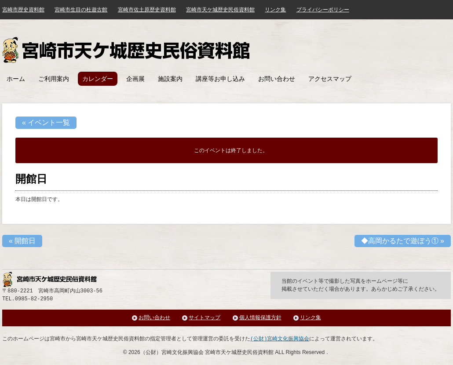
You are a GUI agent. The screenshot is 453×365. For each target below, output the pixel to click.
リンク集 (275, 10)
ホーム (16, 78)
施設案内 (170, 78)
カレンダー (97, 78)
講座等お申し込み (220, 78)
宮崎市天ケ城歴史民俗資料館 (127, 50)
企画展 (135, 78)
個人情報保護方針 (260, 317)
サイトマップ (204, 317)
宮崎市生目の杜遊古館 (81, 10)
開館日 (22, 241)
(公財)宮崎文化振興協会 (279, 339)
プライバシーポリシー (322, 10)
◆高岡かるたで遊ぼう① (402, 241)
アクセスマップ (329, 78)
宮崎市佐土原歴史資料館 (147, 10)
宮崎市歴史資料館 (23, 10)
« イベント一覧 (46, 122)
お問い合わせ (276, 78)
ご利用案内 (53, 78)
